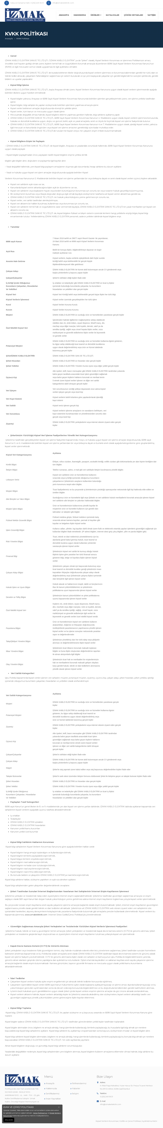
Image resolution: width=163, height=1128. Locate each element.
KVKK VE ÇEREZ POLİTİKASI (18, 1107)
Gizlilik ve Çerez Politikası (130, 1121)
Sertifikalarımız (51, 1093)
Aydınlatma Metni (149, 1121)
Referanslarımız (78, 1083)
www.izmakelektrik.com (36, 915)
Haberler (75, 1088)
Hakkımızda (80, 15)
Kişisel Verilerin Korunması (107, 1121)
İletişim (152, 15)
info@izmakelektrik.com (110, 1104)
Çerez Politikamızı (40, 1113)
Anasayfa (64, 15)
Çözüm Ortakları (133, 15)
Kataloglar (112, 15)
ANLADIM (9, 1120)
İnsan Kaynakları (52, 1098)
